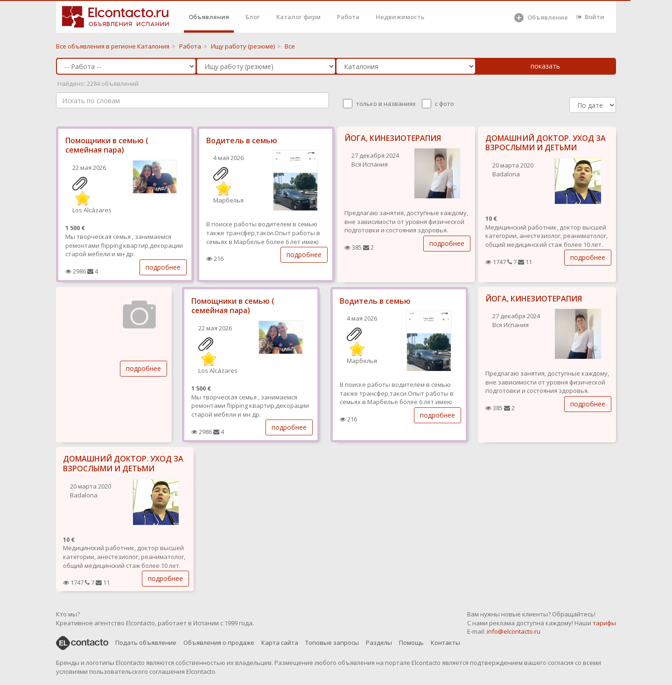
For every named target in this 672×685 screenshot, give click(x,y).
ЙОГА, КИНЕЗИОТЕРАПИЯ (392, 138)
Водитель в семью (241, 140)
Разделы (379, 642)
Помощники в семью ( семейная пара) (106, 145)
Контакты (445, 642)
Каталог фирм (298, 17)
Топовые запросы (332, 642)
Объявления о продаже (218, 642)
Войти (590, 17)
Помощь (411, 642)
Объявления (209, 17)
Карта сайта (279, 642)
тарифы (604, 623)
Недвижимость (400, 17)
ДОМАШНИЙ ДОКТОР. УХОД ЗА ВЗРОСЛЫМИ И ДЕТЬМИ (545, 143)
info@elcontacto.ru (513, 631)
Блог (252, 17)
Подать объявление (145, 642)
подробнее (163, 267)
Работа (348, 17)
